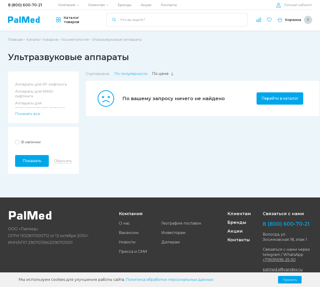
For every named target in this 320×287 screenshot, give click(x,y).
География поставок (181, 223)
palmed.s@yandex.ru (283, 269)
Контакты (169, 5)
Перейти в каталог (280, 98)
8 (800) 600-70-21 (25, 5)
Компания (66, 5)
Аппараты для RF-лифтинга (41, 84)
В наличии (31, 142)
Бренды (124, 5)
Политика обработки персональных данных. (170, 279)
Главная (15, 39)
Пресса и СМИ (133, 251)
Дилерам (170, 242)
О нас (124, 223)
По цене (163, 73)
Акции (146, 5)
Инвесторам (173, 232)
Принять (290, 280)
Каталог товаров (42, 39)
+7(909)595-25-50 (279, 260)
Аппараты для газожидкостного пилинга (40, 105)
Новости (127, 242)
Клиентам (96, 5)
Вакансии (129, 232)
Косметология (75, 39)
